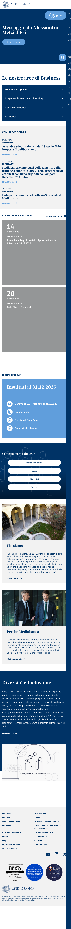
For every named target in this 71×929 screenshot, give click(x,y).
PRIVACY (6, 836)
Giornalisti (34, 479)
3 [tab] (41, 67)
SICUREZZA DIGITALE (11, 844)
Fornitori (34, 487)
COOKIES (38, 840)
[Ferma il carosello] (63, 57)
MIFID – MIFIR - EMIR (11, 821)
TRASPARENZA (40, 844)
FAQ (4, 840)
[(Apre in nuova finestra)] (48, 854)
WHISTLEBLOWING (10, 848)
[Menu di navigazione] (66, 4)
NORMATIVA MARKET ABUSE (46, 821)
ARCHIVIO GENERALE (43, 832)
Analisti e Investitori (34, 462)
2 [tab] (33, 67)
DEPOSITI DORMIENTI (11, 832)
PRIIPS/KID (7, 825)
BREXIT (37, 817)
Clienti (34, 471)
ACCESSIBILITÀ (40, 836)
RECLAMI (6, 817)
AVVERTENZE (8, 813)
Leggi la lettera (13, 42)
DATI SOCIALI (40, 813)
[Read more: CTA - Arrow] (14, 578)
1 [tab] (26, 67)
